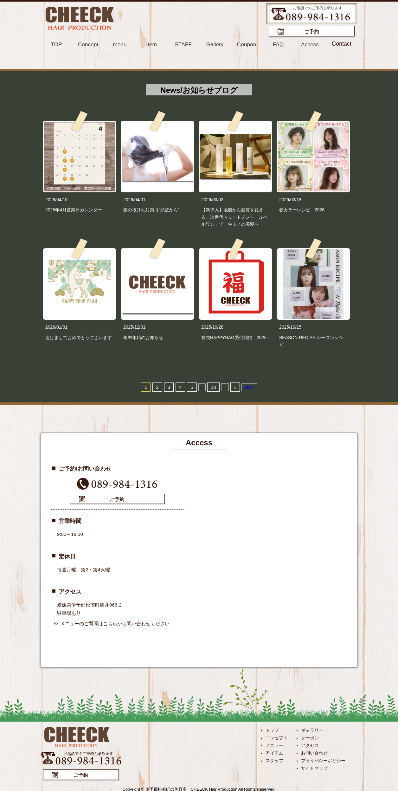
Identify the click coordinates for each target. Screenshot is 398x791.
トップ (272, 728)
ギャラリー (312, 728)
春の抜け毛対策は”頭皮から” (151, 209)
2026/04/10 (56, 199)
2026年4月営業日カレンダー (73, 209)
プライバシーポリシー (323, 759)
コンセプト (277, 736)
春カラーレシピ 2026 (301, 209)
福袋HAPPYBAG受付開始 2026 (233, 336)
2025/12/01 (134, 326)
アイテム (274, 751)
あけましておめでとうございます (78, 336)
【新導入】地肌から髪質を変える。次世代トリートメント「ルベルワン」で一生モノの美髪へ (234, 216)
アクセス (310, 744)
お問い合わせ (314, 751)
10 (213, 386)
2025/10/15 (290, 326)
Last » (249, 386)
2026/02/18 (290, 199)
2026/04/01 (134, 199)
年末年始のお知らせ (143, 336)
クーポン (310, 736)
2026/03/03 (212, 199)
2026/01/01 (56, 326)
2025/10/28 (212, 326)
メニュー (274, 744)
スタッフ (274, 759)
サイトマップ (314, 766)
